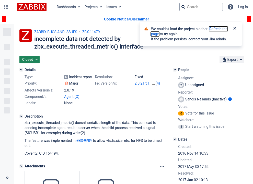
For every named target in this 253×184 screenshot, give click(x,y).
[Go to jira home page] (32, 7)
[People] (175, 70)
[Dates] (175, 139)
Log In (243, 7)
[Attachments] (21, 166)
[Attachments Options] (162, 166)
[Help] (230, 7)
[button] (6, 7)
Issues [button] (111, 7)
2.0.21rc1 (142, 83)
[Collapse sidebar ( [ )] (7, 177)
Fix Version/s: (106, 83)
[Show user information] (230, 99)
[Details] (21, 70)
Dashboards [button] (66, 7)
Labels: (30, 103)
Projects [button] (91, 7)
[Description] (21, 116)
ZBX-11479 (91, 32)
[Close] (234, 28)
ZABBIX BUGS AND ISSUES (55, 32)
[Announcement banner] (126, 19)
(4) (158, 83)
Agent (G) (71, 97)
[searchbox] (201, 7)
